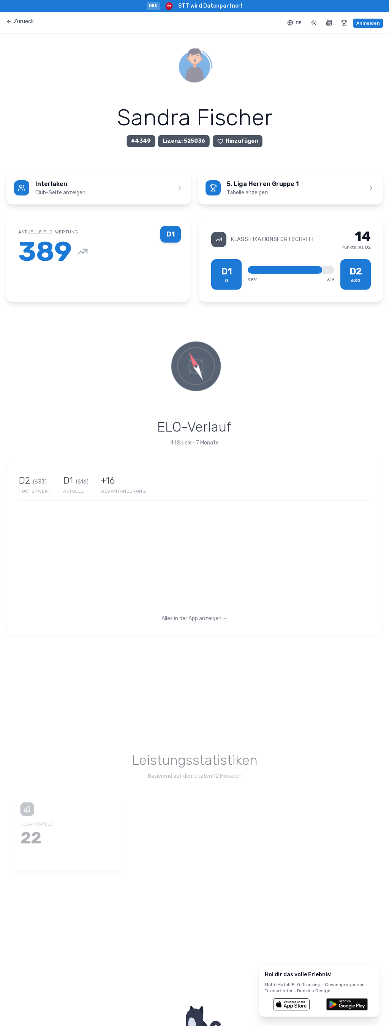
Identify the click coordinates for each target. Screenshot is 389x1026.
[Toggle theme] (314, 23)
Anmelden (368, 23)
